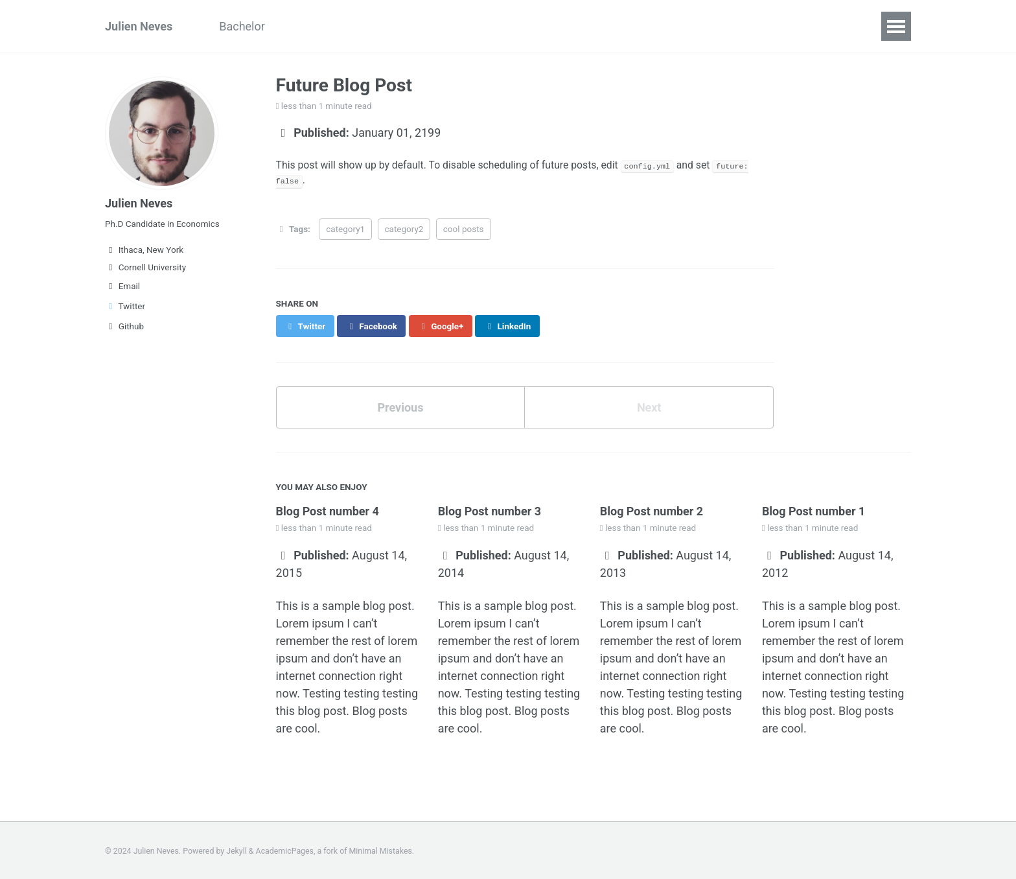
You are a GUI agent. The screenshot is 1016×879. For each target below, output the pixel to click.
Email (122, 286)
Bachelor (242, 26)
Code (483, 26)
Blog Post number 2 (652, 510)
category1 (345, 228)
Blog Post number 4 (328, 510)
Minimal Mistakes (380, 849)
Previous (400, 407)
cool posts (463, 228)
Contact (540, 26)
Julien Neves (138, 26)
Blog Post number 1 (814, 510)
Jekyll (236, 849)
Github (124, 326)
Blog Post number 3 (490, 510)
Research (422, 26)
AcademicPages (285, 849)
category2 (404, 228)
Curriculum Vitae (331, 26)
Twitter (125, 306)
